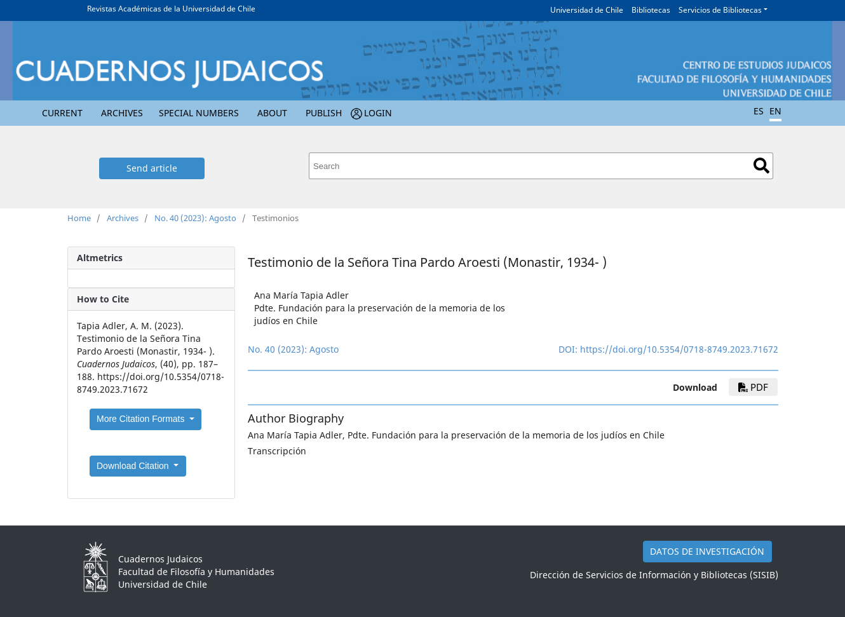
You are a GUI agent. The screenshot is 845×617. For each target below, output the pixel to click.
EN (775, 111)
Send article (151, 168)
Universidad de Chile (586, 9)
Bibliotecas (651, 9)
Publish (324, 113)
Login (378, 113)
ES (759, 111)
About (272, 113)
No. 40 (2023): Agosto (195, 218)
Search (761, 165)
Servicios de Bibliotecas (720, 9)
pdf (753, 387)
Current (62, 113)
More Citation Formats (142, 419)
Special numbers (199, 113)
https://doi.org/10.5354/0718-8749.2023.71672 (679, 349)
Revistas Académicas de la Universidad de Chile (171, 8)
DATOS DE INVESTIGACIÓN (707, 551)
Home (79, 218)
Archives (122, 113)
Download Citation (134, 466)
